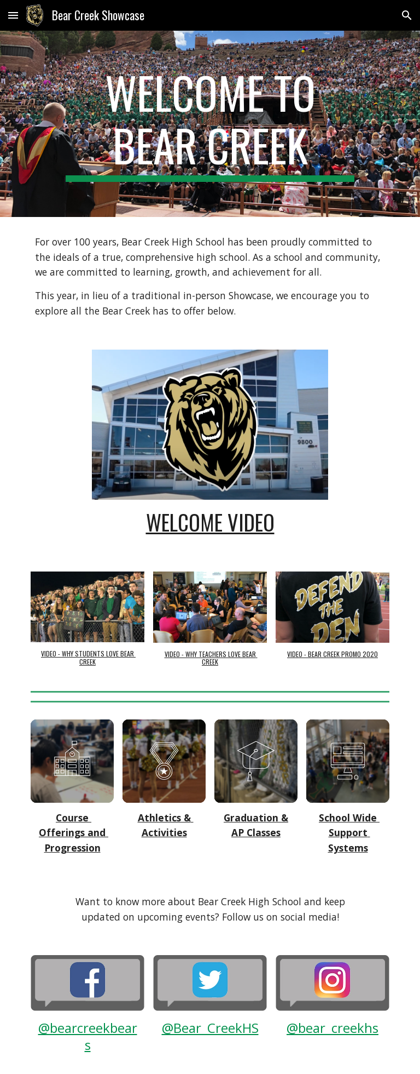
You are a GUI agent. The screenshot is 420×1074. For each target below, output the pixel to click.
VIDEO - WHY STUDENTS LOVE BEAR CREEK (88, 657)
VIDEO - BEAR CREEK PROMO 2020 (332, 654)
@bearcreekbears (87, 1036)
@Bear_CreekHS (210, 1028)
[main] (209, 123)
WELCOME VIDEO (210, 522)
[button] (13, 15)
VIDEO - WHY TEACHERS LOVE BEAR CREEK (211, 657)
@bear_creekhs (332, 1028)
